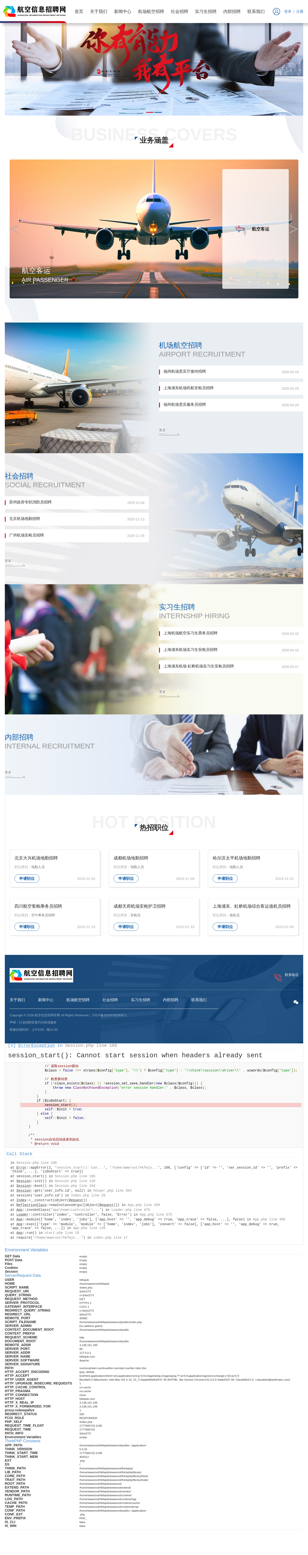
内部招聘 (230, 11)
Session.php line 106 (91, 1049)
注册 (298, 11)
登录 (285, 11)
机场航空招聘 (150, 11)
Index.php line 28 (88, 1199)
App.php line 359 (144, 1209)
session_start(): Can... (80, 1171)
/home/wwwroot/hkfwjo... (134, 1171)
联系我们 (254, 11)
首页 (77, 11)
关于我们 (97, 11)
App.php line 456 (269, 1223)
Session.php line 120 (75, 1185)
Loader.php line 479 (130, 1213)
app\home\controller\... (76, 1213)
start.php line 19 (62, 1236)
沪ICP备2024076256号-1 (109, 1019)
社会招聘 (178, 11)
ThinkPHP (13, 1540)
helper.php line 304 (112, 1194)
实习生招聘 (204, 11)
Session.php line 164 (75, 1189)
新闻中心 (121, 11)
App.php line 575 (156, 1218)
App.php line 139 (89, 1232)
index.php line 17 (110, 1241)
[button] (150, 112)
